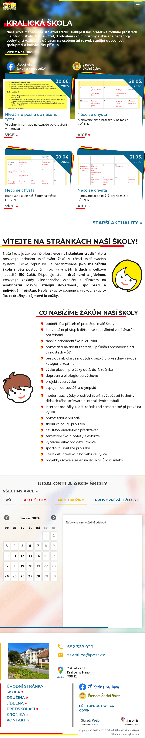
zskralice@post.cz (86, 655)
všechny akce (19, 491)
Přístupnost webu (96, 706)
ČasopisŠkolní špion (92, 66)
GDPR (83, 710)
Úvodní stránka (25, 686)
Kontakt (17, 720)
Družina (16, 697)
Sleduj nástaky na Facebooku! (31, 66)
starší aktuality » (117, 222)
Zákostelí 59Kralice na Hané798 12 (78, 673)
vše (9, 500)
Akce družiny (70, 500)
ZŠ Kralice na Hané (103, 686)
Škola (14, 692)
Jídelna (16, 703)
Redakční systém (90, 722)
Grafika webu (130, 722)
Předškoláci (21, 709)
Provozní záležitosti (117, 500)
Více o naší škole (21, 52)
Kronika (16, 714)
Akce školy (35, 500)
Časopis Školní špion (104, 695)
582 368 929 (80, 646)
